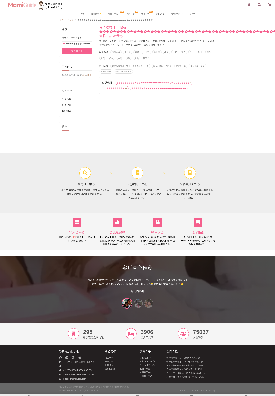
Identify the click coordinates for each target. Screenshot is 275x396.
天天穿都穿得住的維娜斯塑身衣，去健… (186, 367)
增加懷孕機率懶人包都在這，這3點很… (186, 370)
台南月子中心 (146, 377)
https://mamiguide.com (74, 380)
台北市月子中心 (147, 359)
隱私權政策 (110, 370)
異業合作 (109, 363)
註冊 (89, 75)
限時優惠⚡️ (96, 14)
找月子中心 (114, 14)
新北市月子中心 (147, 363)
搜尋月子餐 (77, 51)
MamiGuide (72, 392)
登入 (84, 75)
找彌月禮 (145, 14)
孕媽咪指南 (176, 14)
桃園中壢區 (145, 370)
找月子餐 (131, 14)
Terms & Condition (189, 392)
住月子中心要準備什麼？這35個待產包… (186, 374)
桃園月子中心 (146, 374)
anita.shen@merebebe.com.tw (78, 376)
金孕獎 (192, 14)
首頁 (83, 14)
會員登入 (109, 366)
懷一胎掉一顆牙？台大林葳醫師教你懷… (186, 363)
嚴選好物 (160, 14)
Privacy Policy (208, 392)
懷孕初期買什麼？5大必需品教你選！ (184, 359)
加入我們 (109, 359)
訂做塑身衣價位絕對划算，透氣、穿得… (186, 378)
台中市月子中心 (147, 366)
